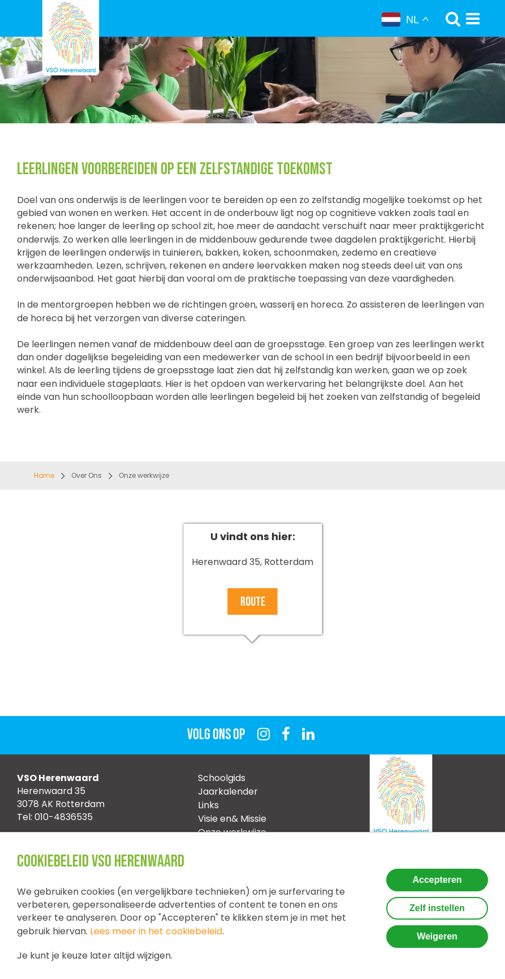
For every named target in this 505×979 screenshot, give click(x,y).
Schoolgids (221, 777)
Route (252, 602)
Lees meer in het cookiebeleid (156, 931)
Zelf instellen (437, 908)
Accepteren (436, 880)
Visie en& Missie (232, 818)
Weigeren (437, 936)
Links (208, 805)
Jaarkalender (228, 791)
